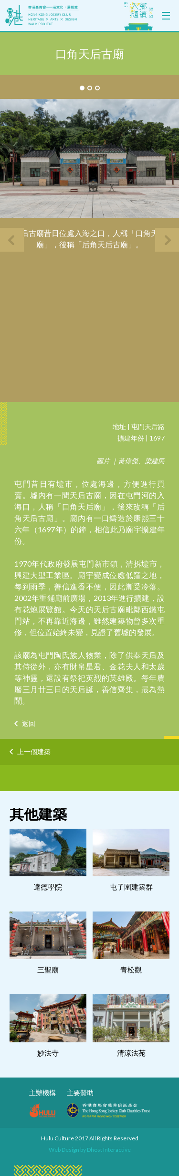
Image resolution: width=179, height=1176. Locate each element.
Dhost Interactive (109, 1149)
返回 (28, 723)
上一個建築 (34, 751)
